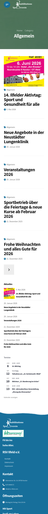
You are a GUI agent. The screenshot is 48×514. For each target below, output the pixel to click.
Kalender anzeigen (11, 397)
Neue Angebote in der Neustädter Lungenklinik (24, 138)
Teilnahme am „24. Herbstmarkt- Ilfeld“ (26, 374)
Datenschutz (9, 462)
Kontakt (7, 459)
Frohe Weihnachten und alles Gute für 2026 (22, 250)
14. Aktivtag (16, 366)
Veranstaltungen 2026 (19, 173)
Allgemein (11, 89)
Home (19, 30)
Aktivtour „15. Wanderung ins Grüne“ (25, 381)
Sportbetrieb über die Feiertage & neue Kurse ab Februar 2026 (23, 211)
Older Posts (9, 270)
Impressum (9, 466)
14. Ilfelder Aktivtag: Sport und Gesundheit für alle (22, 99)
